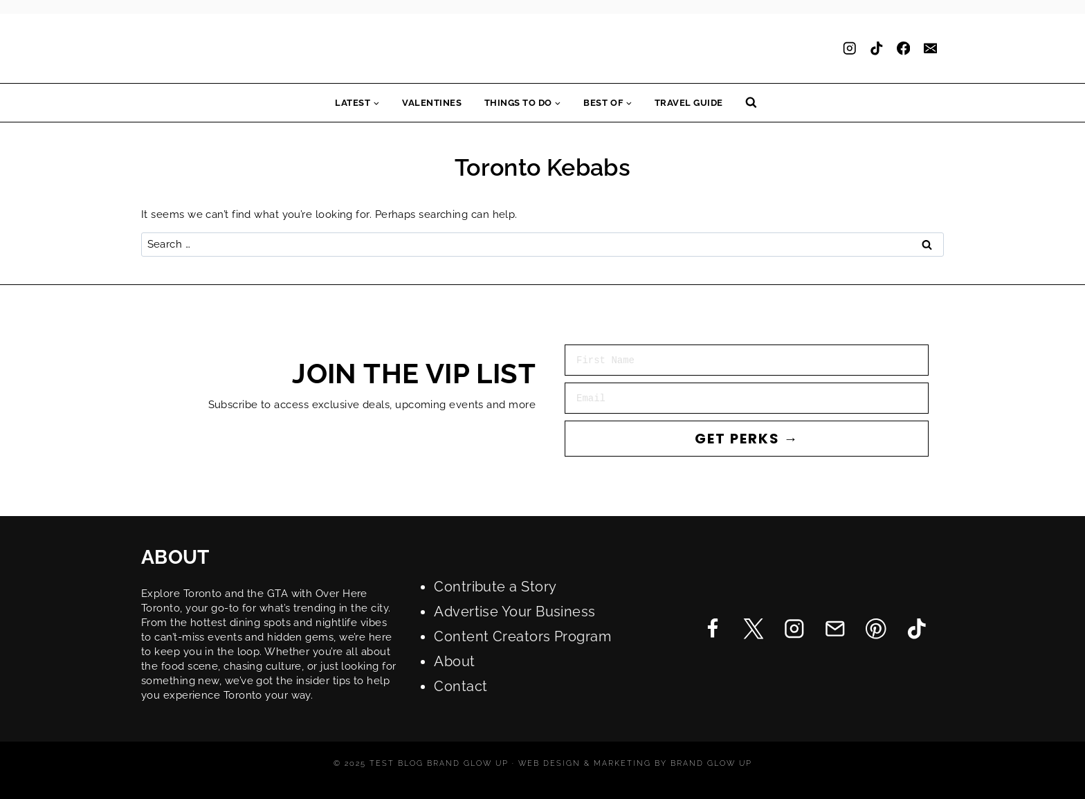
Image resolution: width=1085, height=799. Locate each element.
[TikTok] (876, 48)
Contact (460, 686)
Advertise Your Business (514, 611)
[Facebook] (903, 48)
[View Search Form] (751, 103)
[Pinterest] (875, 628)
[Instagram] (849, 48)
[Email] (930, 48)
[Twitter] (753, 628)
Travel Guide (689, 103)
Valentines (432, 103)
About (454, 661)
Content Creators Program (522, 636)
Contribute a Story (495, 586)
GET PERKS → (747, 438)
